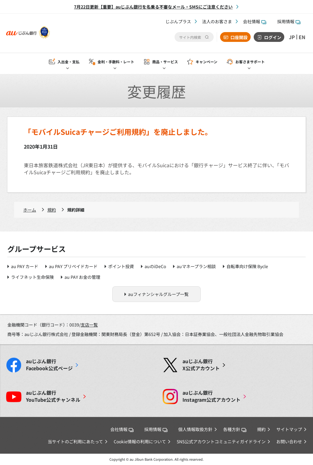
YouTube (53, 396)
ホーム (29, 210)
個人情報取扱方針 (195, 429)
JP (292, 37)
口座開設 (239, 37)
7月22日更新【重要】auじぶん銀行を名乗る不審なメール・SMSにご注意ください (153, 7)
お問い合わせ (289, 441)
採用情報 (288, 21)
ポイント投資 (121, 266)
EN (302, 37)
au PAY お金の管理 (82, 277)
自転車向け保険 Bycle (247, 266)
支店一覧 (89, 325)
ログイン (272, 37)
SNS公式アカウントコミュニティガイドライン (221, 441)
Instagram (211, 396)
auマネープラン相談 (196, 266)
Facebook (49, 365)
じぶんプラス (178, 21)
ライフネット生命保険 (32, 277)
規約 (51, 210)
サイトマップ (289, 429)
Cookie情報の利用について (140, 441)
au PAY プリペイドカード (73, 266)
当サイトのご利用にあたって (75, 441)
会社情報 (254, 21)
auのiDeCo (155, 266)
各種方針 (234, 429)
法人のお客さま (217, 21)
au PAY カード (24, 266)
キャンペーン (206, 61)
